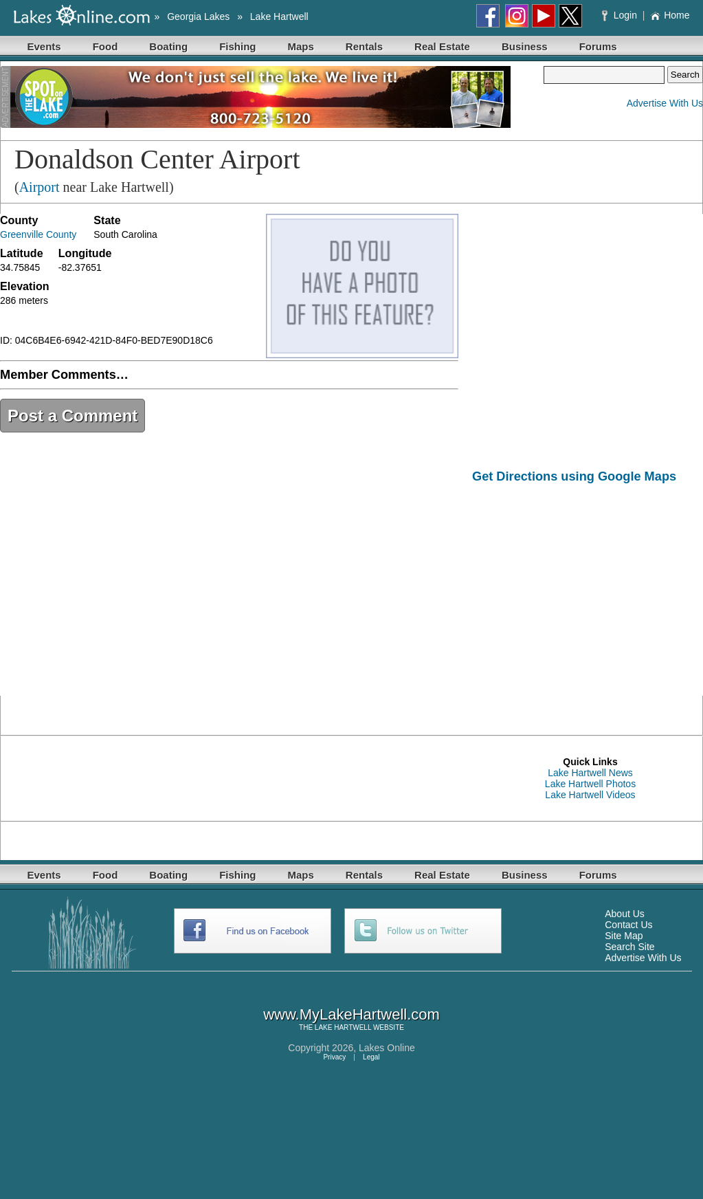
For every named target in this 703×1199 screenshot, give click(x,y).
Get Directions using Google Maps (574, 476)
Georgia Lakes (198, 16)
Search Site (629, 946)
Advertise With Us (665, 103)
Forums (598, 46)
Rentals (364, 46)
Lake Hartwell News (590, 772)
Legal (371, 1057)
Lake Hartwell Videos (590, 794)
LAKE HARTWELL (343, 1027)
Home (669, 15)
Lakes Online (387, 1047)
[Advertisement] (587, 599)
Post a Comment (72, 415)
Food (105, 46)
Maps (301, 46)
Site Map (624, 935)
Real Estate (442, 46)
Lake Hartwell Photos (590, 783)
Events (44, 46)
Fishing (237, 46)
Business (525, 46)
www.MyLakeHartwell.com (351, 1014)
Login (621, 15)
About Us (625, 913)
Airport (39, 187)
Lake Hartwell (279, 16)
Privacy (334, 1057)
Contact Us (628, 924)
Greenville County (38, 234)
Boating (168, 46)
